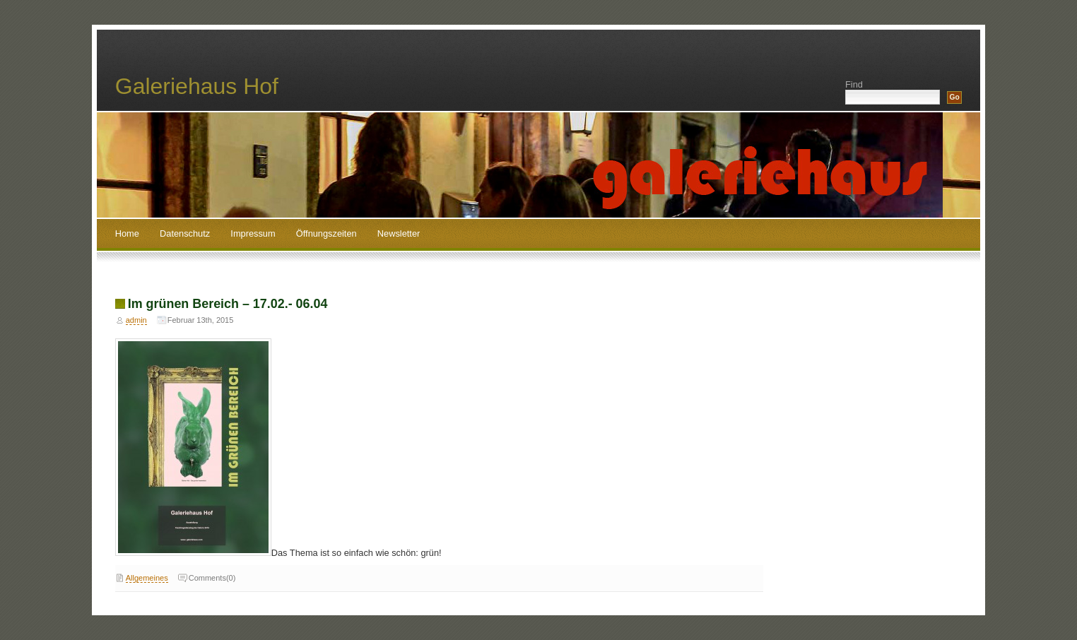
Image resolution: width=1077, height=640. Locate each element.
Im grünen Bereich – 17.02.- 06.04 (228, 304)
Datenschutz (185, 233)
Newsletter (398, 233)
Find (854, 84)
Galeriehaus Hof (196, 86)
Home (127, 233)
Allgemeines (147, 578)
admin (136, 320)
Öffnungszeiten (326, 233)
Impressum (252, 233)
